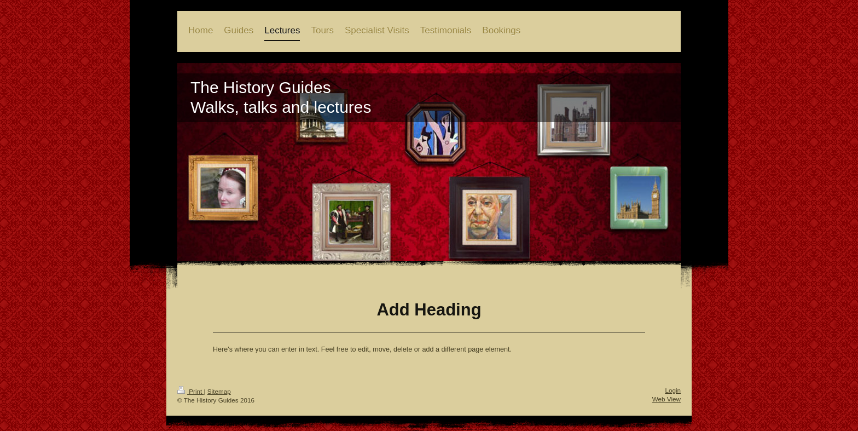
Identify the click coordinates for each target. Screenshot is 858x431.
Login (673, 390)
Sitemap (219, 391)
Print (190, 391)
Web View (666, 399)
